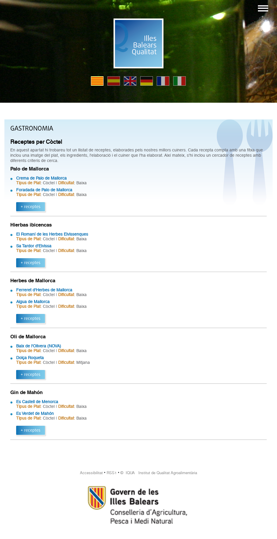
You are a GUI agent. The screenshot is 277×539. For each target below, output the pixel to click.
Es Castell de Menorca (37, 401)
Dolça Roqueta (30, 357)
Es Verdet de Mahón (35, 413)
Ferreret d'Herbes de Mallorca (44, 290)
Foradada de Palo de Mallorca (44, 189)
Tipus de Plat (28, 182)
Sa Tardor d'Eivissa (33, 246)
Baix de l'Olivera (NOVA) (38, 346)
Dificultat (66, 182)
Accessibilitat (91, 473)
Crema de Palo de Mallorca (41, 178)
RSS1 (112, 473)
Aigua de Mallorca (33, 301)
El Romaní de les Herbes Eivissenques (52, 234)
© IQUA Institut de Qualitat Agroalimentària (158, 473)
